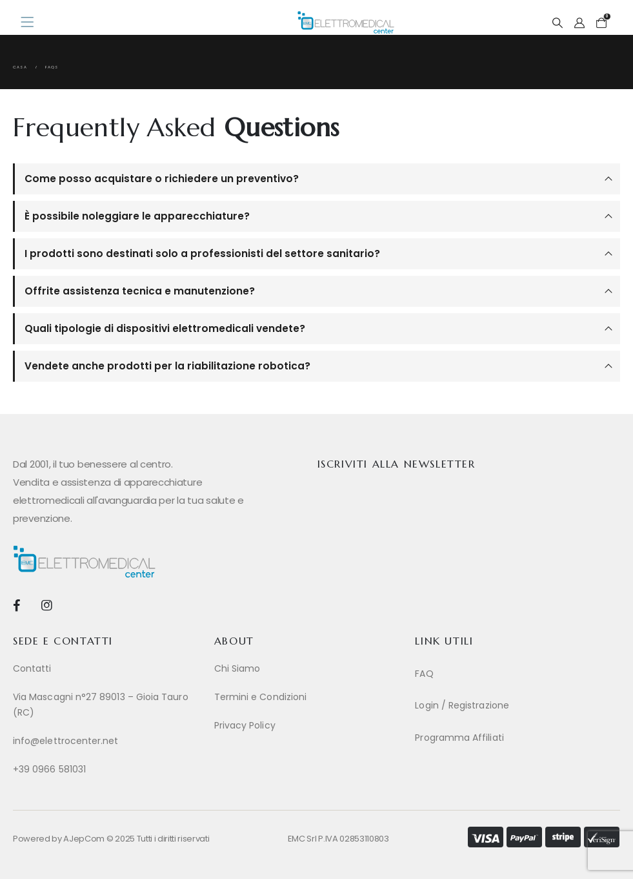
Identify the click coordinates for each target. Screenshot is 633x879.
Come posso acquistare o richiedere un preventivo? (162, 178)
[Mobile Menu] (31, 23)
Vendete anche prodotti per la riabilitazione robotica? (167, 366)
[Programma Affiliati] (509, 737)
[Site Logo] (345, 22)
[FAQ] (509, 673)
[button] (557, 23)
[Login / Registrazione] (509, 705)
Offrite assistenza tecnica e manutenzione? (140, 291)
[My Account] (580, 23)
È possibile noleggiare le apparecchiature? (137, 216)
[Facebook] (16, 605)
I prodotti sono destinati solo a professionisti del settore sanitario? (202, 253)
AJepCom (84, 838)
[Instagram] (46, 605)
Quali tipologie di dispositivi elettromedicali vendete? (165, 328)
